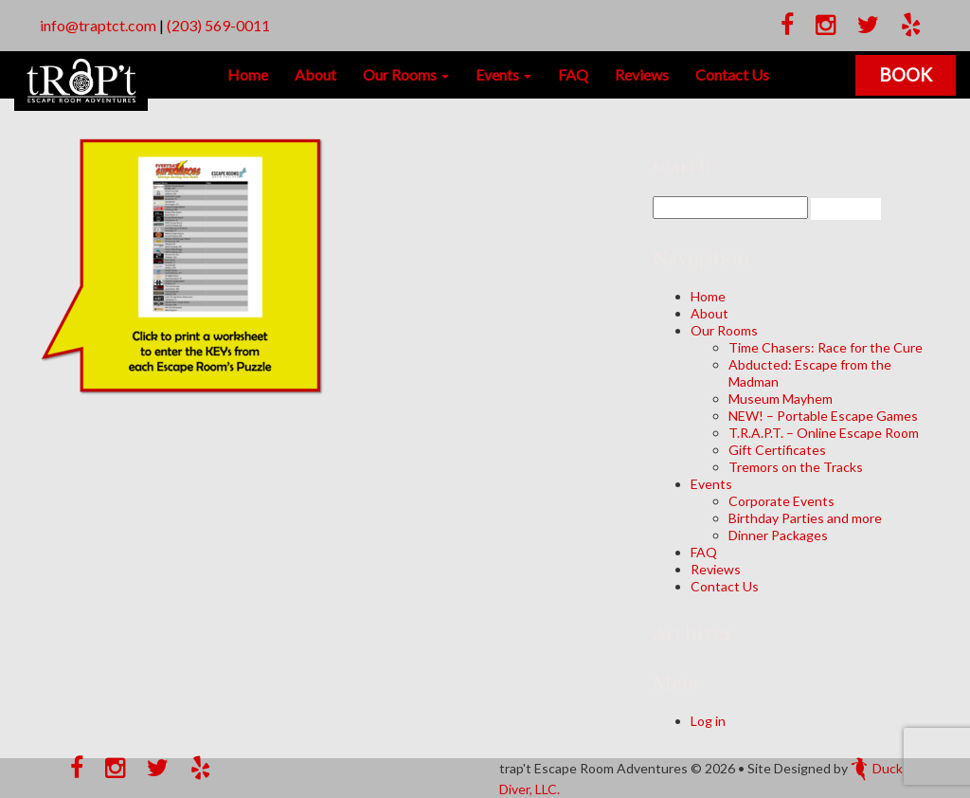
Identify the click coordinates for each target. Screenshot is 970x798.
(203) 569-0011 (218, 25)
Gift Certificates (777, 450)
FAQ (573, 74)
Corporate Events (781, 501)
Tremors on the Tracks (795, 467)
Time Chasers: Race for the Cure (825, 347)
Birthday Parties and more (805, 518)
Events (503, 74)
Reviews (642, 74)
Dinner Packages (778, 535)
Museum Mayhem (780, 398)
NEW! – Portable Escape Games (823, 416)
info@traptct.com (98, 25)
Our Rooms (406, 74)
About (315, 74)
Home (247, 74)
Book (905, 74)
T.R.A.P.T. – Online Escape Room (823, 433)
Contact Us (732, 74)
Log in (708, 721)
